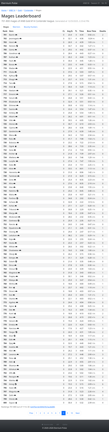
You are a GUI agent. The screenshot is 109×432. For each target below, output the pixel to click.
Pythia (65, 424)
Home (4, 10)
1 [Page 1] (36, 413)
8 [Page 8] (64, 413)
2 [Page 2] (40, 413)
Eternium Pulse (9, 3)
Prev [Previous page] (31, 413)
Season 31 (95, 3)
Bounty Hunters (30, 27)
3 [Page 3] (44, 413)
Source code (47, 424)
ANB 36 (86, 3)
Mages (6, 27)
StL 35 (104, 3)
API (57, 424)
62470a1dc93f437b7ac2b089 (42, 407)
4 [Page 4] (48, 413)
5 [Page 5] (51, 413)
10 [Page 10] (72, 413)
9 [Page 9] (67, 413)
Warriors (16, 27)
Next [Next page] (78, 413)
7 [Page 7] (59, 413)
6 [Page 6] (55, 413)
